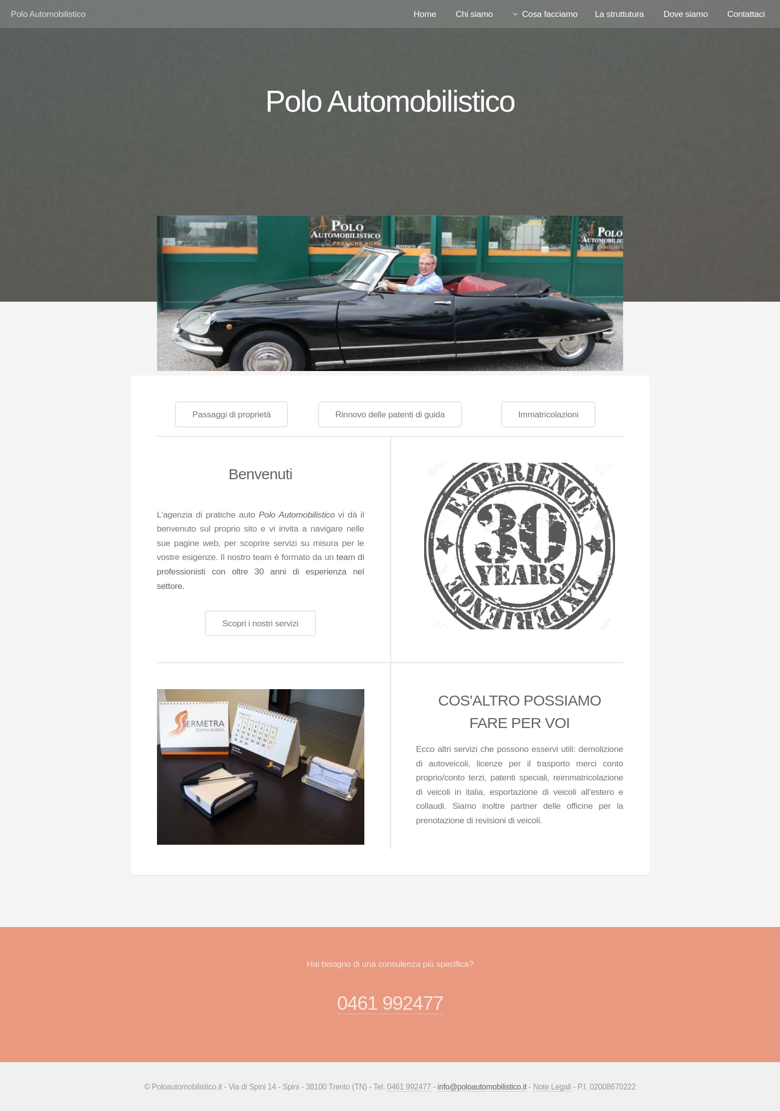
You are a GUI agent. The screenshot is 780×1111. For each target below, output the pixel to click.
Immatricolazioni (548, 414)
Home (425, 14)
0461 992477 (390, 1003)
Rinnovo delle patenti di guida (390, 414)
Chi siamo (474, 14)
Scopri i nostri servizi (260, 623)
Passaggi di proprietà (231, 414)
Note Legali (552, 1087)
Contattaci (746, 14)
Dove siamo (685, 14)
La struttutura (619, 14)
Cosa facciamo (550, 14)
